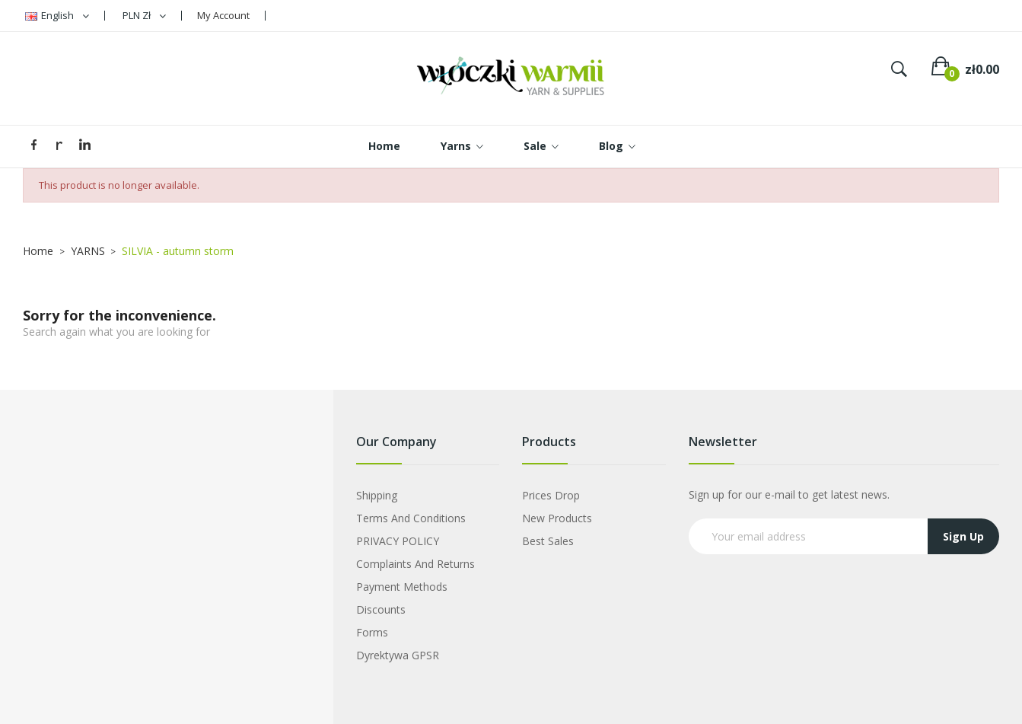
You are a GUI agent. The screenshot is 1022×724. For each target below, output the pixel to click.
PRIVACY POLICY (397, 541)
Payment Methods (401, 586)
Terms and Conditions (411, 518)
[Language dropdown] (57, 16)
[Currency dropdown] (144, 16)
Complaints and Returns (415, 564)
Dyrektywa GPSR (397, 655)
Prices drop (551, 495)
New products (557, 518)
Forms (372, 632)
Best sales (548, 541)
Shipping (376, 495)
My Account (223, 15)
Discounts (381, 609)
